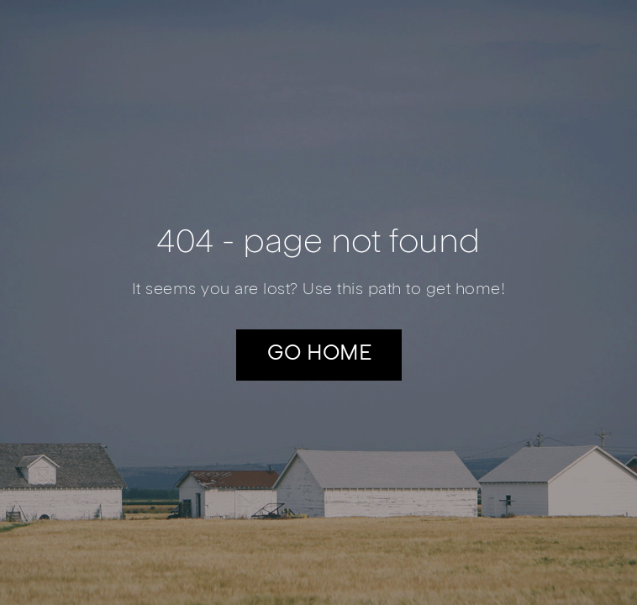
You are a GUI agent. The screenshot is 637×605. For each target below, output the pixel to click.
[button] (319, 355)
